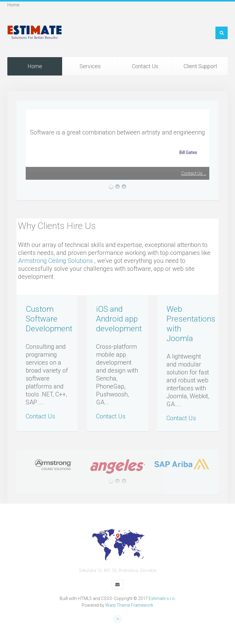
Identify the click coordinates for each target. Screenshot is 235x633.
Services (90, 66)
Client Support (200, 66)
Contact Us (145, 66)
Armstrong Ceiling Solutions (55, 260)
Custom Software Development (49, 318)
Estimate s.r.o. (162, 598)
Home (35, 66)
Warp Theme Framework (129, 605)
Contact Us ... (193, 173)
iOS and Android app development (119, 318)
